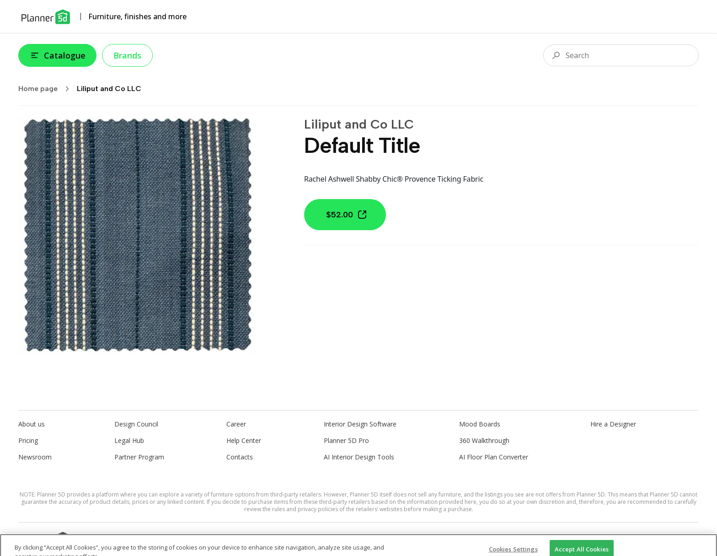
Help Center (243, 440)
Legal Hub (129, 440)
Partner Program (139, 457)
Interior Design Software (360, 424)
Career (236, 424)
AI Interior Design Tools (359, 457)
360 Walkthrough (484, 440)
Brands (127, 55)
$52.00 (347, 214)
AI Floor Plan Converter (493, 457)
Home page (46, 89)
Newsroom (35, 457)
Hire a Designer (613, 424)
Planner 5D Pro (346, 440)
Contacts (239, 457)
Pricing (28, 440)
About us (31, 424)
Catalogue (57, 55)
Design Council (136, 424)
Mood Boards (479, 424)
